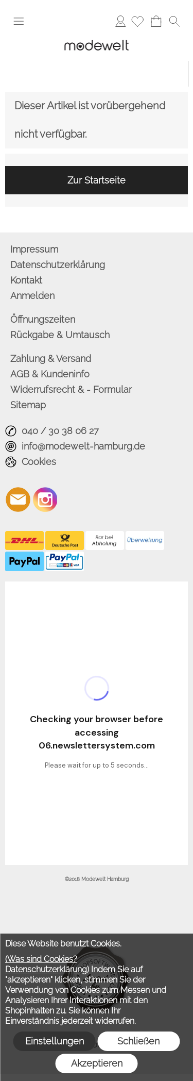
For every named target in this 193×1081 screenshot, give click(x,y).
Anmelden (120, 20)
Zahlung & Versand (50, 358)
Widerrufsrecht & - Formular (71, 389)
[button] (18, 21)
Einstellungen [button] (54, 1041)
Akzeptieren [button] (96, 1063)
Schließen (138, 1041)
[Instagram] (45, 499)
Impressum (34, 249)
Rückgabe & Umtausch (60, 334)
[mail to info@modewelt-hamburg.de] (18, 499)
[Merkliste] (137, 21)
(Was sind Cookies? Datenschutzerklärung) (47, 964)
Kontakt (26, 280)
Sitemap (28, 405)
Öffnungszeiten (42, 319)
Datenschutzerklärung (57, 264)
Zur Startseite (96, 180)
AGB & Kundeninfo (50, 374)
